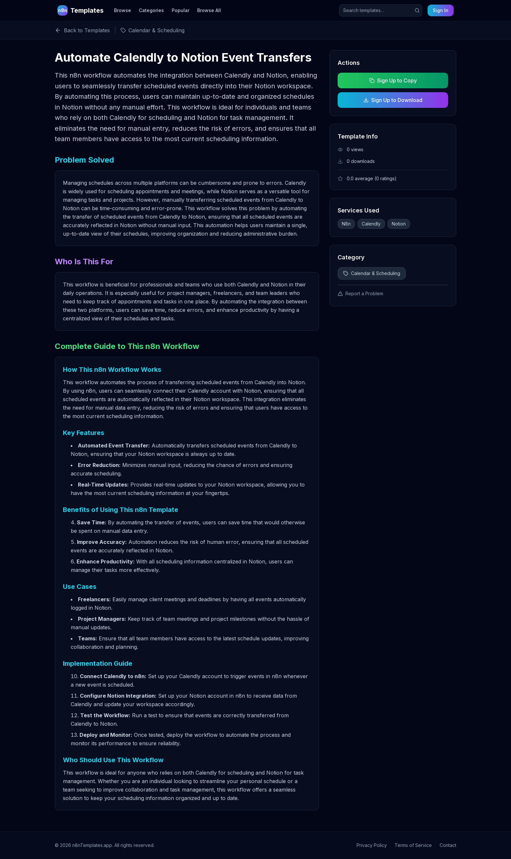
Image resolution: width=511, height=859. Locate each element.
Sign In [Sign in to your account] (440, 10)
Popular (180, 10)
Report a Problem (360, 293)
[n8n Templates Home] (80, 10)
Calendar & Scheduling (371, 273)
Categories (151, 10)
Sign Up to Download (392, 100)
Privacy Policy (372, 845)
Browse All (209, 10)
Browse (122, 10)
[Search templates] (380, 10)
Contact (448, 845)
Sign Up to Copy (392, 80)
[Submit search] (417, 10)
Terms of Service (413, 845)
